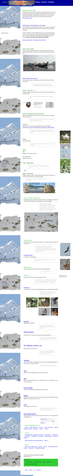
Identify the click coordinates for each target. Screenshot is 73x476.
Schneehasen (34, 436)
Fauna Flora (27, 436)
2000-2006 (56, 427)
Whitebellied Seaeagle (39, 448)
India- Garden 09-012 (48, 427)
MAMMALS (4, 166)
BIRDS (3, 165)
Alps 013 (40, 427)
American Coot (44, 419)
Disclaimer (38, 470)
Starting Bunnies (36, 127)
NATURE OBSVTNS (5, 163)
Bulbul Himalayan (33, 427)
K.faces (46, 428)
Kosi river (40, 446)
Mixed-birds (31, 448)
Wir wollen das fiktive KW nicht (39, 40)
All (34, 470)
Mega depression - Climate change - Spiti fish (34, 434)
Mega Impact (47, 434)
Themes (30, 470)
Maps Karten (33, 446)
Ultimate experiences (52, 446)
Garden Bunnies (43, 127)
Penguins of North (56, 434)
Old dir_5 (46, 440)
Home (25, 170)
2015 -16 (26, 427)
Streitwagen (25, 127)
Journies (45, 446)
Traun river (30, 127)
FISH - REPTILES (5, 283)
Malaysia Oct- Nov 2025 (27, 18)
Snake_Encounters (48, 436)
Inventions (40, 436)
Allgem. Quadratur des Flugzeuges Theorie (34, 440)
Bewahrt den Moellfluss (27, 40)
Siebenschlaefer (51, 127)
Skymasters (27, 446)
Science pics (35, 428)
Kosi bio (41, 428)
